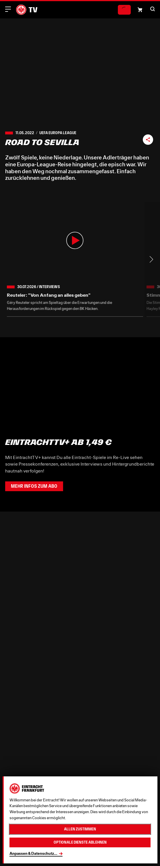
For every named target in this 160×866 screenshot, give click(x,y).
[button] (152, 9)
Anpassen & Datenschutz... (33, 853)
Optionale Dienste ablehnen (80, 842)
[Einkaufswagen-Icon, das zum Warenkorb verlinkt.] (140, 9)
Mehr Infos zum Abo (34, 486)
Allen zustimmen (80, 829)
